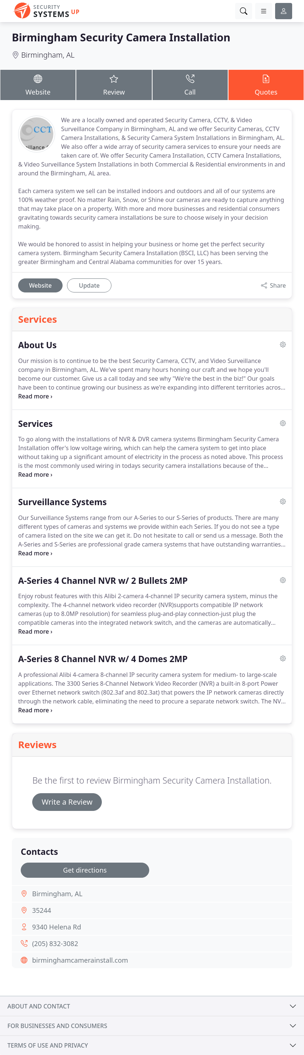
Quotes (266, 84)
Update (89, 285)
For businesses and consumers (57, 1026)
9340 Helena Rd (56, 926)
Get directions (85, 870)
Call (190, 84)
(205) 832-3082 (55, 943)
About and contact (38, 1006)
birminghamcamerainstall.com (80, 960)
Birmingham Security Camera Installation (121, 37)
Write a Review (66, 802)
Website (38, 84)
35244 (41, 910)
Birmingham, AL (47, 55)
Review (114, 84)
